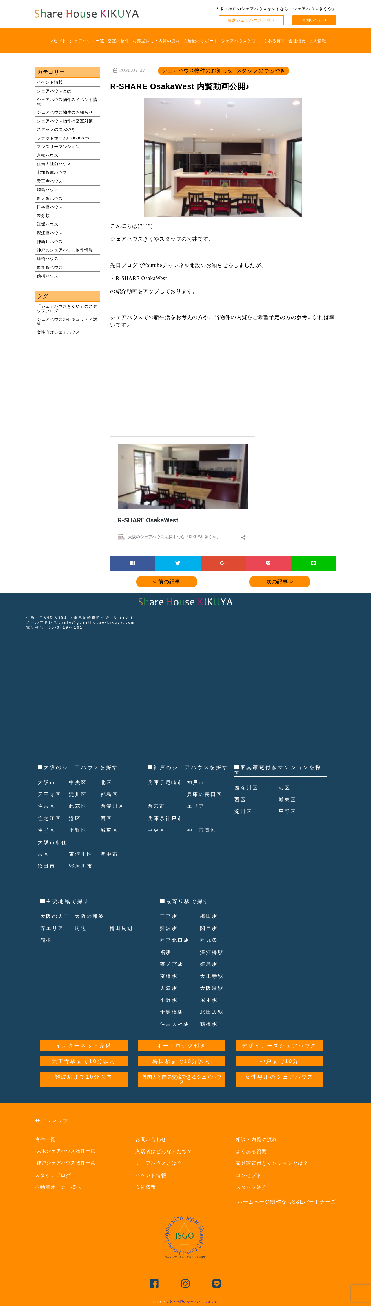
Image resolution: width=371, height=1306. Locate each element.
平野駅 (169, 1000)
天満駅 (169, 988)
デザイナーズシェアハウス (279, 1046)
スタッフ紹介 (252, 1187)
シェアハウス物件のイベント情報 (67, 101)
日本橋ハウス (50, 207)
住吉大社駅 (175, 1024)
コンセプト (55, 40)
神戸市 (196, 794)
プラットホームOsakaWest (64, 138)
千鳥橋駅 (172, 1012)
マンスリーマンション (58, 146)
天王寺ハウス (50, 181)
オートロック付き (182, 1046)
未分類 (43, 215)
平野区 (78, 830)
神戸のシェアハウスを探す (190, 767)
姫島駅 (209, 964)
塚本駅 (209, 1000)
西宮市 (157, 818)
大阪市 (47, 782)
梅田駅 (209, 916)
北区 (107, 782)
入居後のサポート (200, 40)
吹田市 (47, 866)
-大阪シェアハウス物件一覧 (65, 1150)
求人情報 (317, 40)
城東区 (110, 830)
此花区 (78, 806)
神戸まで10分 (279, 1061)
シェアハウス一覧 (87, 40)
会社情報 (146, 1187)
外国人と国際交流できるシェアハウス (181, 1079)
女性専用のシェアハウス (279, 1077)
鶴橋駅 (209, 1024)
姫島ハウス (48, 189)
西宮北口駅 (175, 940)
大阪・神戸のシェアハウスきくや (192, 1301)
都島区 (110, 794)
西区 (107, 818)
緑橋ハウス (48, 258)
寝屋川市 (81, 866)
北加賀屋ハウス (52, 172)
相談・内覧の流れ (257, 1139)
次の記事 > (279, 582)
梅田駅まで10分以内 (181, 1061)
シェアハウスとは (238, 40)
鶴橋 (46, 940)
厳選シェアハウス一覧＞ (251, 20)
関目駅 (209, 928)
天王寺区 (50, 794)
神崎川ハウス (50, 241)
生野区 (47, 830)
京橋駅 (169, 976)
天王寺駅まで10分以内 (84, 1061)
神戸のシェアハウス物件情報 (65, 250)
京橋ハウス (48, 155)
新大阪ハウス (50, 198)
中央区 (78, 782)
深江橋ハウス (50, 233)
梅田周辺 (122, 928)
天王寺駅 (212, 976)
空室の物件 (118, 40)
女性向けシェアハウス (58, 332)
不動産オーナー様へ (59, 1187)
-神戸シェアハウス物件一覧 (65, 1162)
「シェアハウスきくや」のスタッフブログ (67, 308)
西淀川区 (113, 806)
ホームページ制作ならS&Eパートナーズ (286, 1202)
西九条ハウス (50, 267)
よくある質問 (272, 40)
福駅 (166, 952)
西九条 (209, 940)
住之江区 (50, 818)
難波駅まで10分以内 (84, 1077)
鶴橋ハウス (48, 276)
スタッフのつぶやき (56, 129)
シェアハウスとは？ (160, 1163)
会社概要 (297, 40)
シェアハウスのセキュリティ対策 (67, 321)
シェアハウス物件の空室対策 (65, 121)
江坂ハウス (48, 224)
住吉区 (47, 806)
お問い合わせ (314, 20)
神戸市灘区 (202, 842)
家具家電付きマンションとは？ (274, 1163)
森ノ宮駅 (172, 964)
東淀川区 (81, 854)
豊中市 (110, 854)
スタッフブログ (54, 1175)
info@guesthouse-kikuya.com (98, 622)
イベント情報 (50, 82)
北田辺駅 (212, 1012)
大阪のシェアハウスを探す (81, 767)
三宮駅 (169, 916)
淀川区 (78, 794)
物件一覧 (46, 1139)
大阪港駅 (212, 988)
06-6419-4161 (66, 627)
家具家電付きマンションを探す (277, 770)
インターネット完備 (84, 1046)
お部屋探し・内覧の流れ (156, 40)
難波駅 (169, 928)
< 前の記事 (166, 582)
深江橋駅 (212, 952)
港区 (75, 818)
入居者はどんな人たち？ (165, 1151)
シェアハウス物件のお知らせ (65, 112)
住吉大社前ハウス (54, 163)
